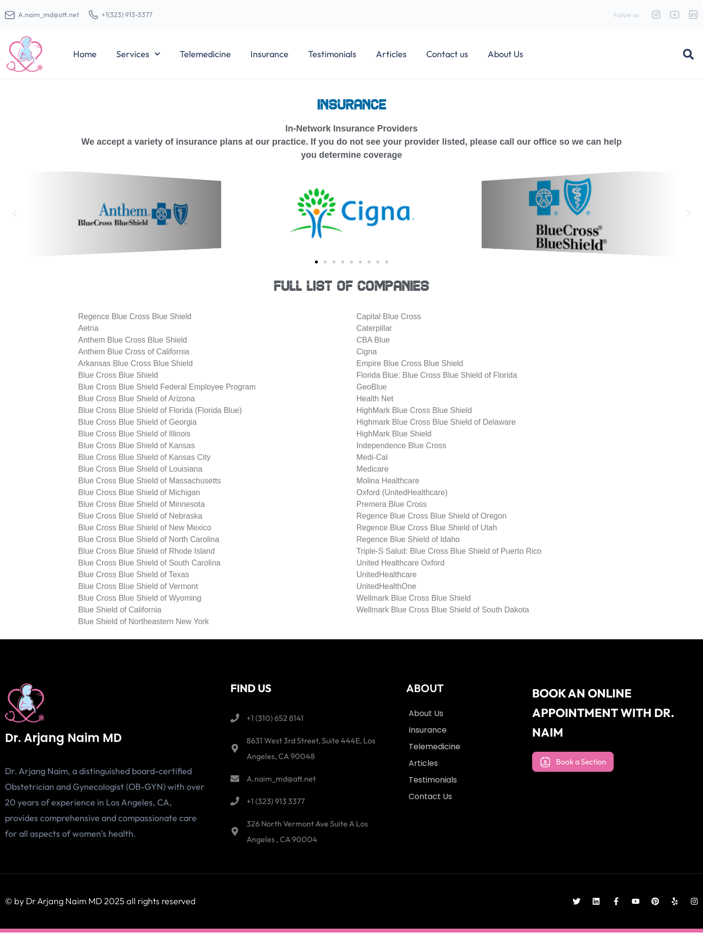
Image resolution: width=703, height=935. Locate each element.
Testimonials (332, 56)
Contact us (447, 56)
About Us (505, 56)
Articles (391, 56)
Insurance (269, 56)
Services (138, 57)
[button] (688, 56)
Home (85, 56)
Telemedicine (205, 56)
